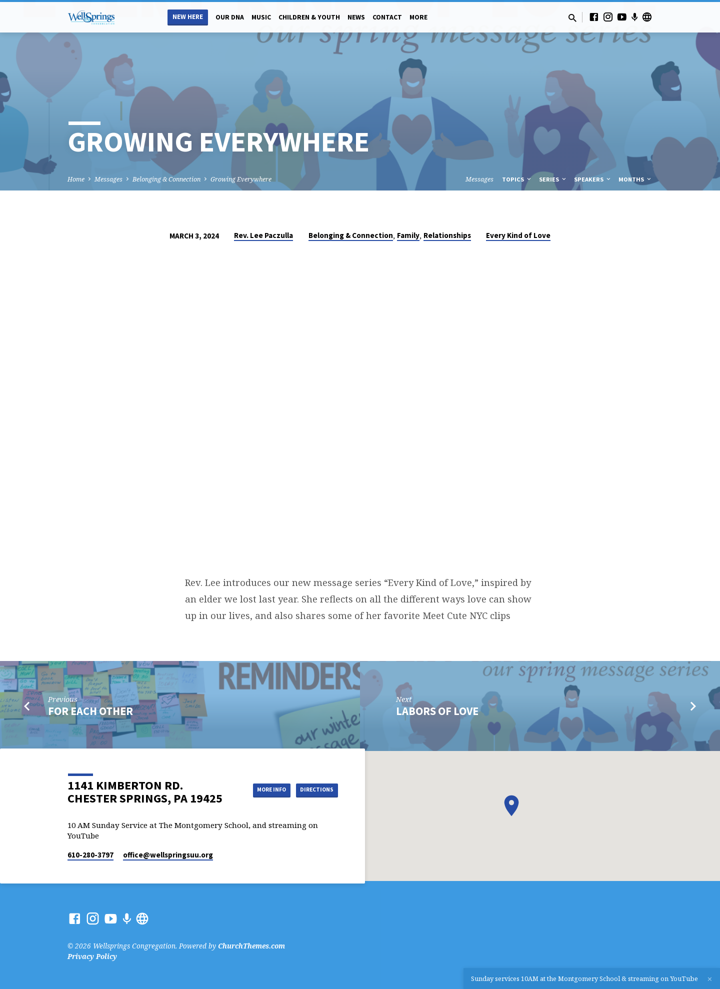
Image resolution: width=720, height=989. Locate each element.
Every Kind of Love (518, 235)
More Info (312, 779)
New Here (187, 16)
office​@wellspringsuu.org (168, 855)
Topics (517, 179)
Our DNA (230, 17)
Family (408, 235)
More (419, 17)
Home (76, 179)
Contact (387, 17)
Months (635, 179)
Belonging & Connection (166, 179)
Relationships (447, 235)
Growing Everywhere (241, 179)
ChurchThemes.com (251, 945)
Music (261, 17)
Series (553, 179)
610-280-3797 (91, 855)
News (356, 17)
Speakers (593, 179)
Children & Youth (309, 17)
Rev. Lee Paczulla (263, 235)
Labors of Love (437, 711)
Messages (108, 179)
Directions (313, 799)
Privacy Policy (92, 956)
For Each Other (90, 711)
